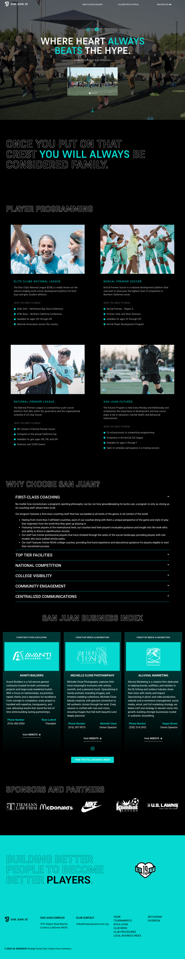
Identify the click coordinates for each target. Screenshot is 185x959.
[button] (92, 497)
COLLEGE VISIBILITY (33, 576)
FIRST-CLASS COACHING (37, 497)
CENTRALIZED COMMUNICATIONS (46, 596)
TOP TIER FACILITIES (33, 555)
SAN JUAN (19, 4)
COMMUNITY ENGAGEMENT (40, 586)
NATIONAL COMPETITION (38, 565)
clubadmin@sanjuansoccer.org (92, 924)
